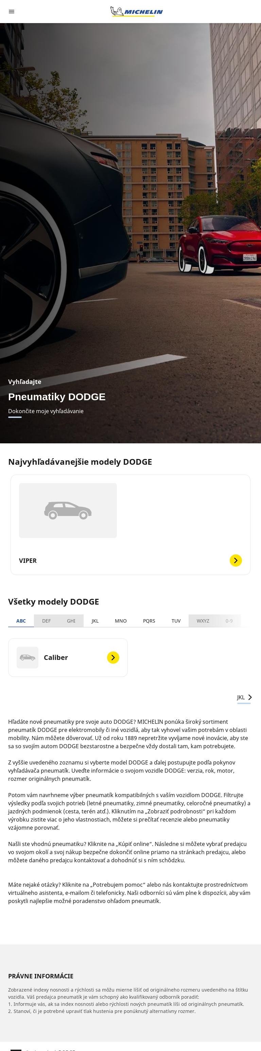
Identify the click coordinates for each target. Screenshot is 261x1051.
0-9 (229, 620)
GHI (71, 620)
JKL (95, 620)
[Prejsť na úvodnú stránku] (136, 11)
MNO (121, 620)
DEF (46, 620)
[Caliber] (68, 657)
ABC (21, 620)
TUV (176, 620)
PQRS (149, 620)
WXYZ (203, 620)
